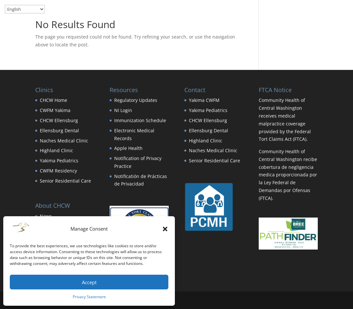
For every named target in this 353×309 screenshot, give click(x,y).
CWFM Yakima (55, 110)
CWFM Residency (58, 171)
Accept (89, 282)
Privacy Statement (89, 297)
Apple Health (128, 148)
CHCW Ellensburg (59, 120)
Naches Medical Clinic (64, 141)
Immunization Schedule (140, 120)
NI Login (123, 110)
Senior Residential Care (65, 181)
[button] (165, 229)
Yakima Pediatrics (59, 160)
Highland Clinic (56, 150)
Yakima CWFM (204, 100)
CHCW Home (53, 100)
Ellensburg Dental (59, 130)
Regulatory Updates (135, 100)
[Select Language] (25, 9)
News (46, 216)
